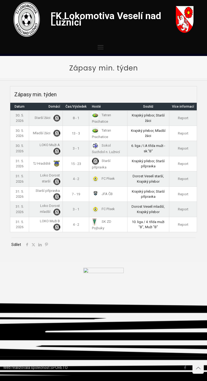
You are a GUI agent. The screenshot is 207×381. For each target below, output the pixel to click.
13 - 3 (76, 133)
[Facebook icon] (185, 367)
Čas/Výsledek (76, 106)
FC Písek (103, 179)
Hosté (96, 106)
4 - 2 (76, 179)
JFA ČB (102, 194)
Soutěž (148, 106)
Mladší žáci (45, 133)
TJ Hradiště (45, 163)
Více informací (183, 106)
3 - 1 (76, 148)
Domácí (54, 106)
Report (183, 118)
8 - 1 (76, 118)
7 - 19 (76, 194)
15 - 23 (76, 164)
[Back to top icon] (198, 368)
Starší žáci (46, 118)
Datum (20, 106)
